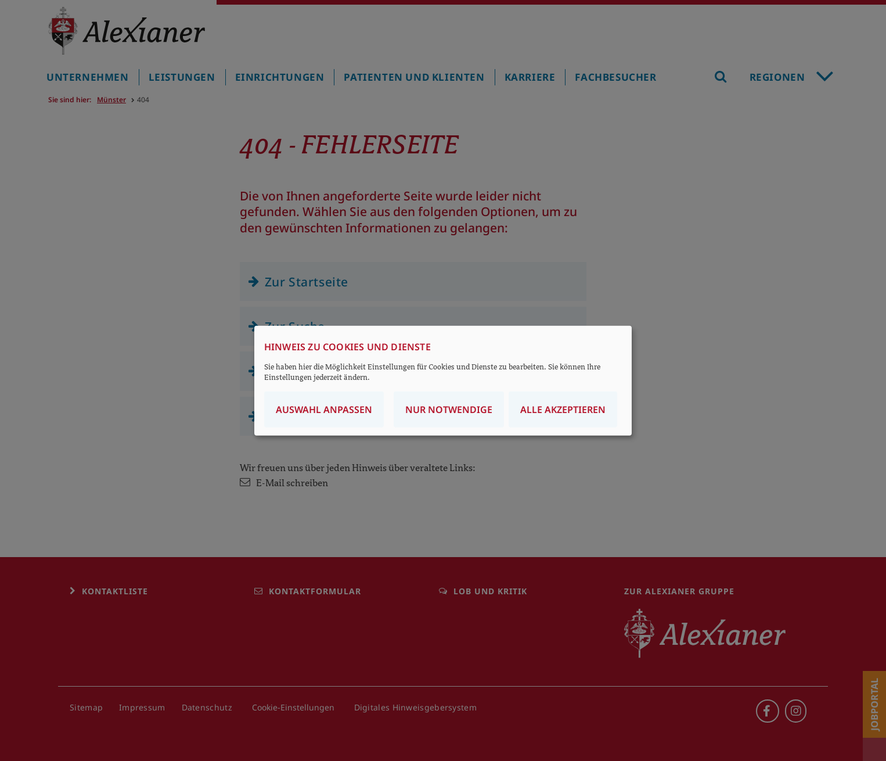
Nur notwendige (448, 409)
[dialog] (443, 381)
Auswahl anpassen (324, 409)
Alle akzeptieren (563, 409)
